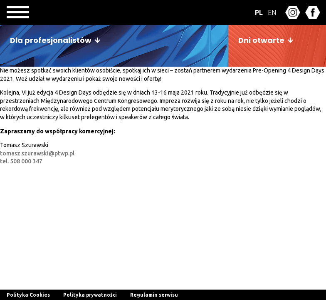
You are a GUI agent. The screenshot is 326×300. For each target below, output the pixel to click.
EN (272, 12)
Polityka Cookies (28, 295)
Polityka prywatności (90, 295)
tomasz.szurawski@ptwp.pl (37, 153)
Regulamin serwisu (154, 295)
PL (259, 12)
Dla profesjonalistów (50, 40)
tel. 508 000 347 (21, 161)
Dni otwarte (261, 40)
